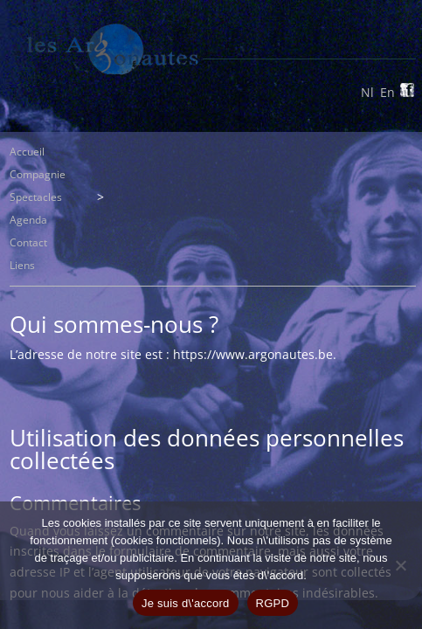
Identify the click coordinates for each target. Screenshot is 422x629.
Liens (22, 265)
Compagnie (38, 174)
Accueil (27, 151)
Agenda (28, 219)
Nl (367, 92)
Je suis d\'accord (186, 603)
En (387, 92)
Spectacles (36, 197)
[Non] (400, 565)
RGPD (273, 603)
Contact (28, 242)
